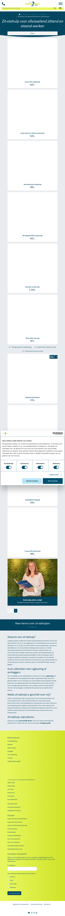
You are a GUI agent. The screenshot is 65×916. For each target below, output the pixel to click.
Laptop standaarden (14, 835)
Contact (10, 758)
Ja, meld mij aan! (14, 893)
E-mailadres (11, 865)
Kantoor (34, 14)
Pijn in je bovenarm (13, 839)
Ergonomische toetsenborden (17, 825)
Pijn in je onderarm (13, 842)
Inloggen (10, 751)
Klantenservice (13, 737)
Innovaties (10, 796)
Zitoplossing (42, 14)
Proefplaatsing (12, 741)
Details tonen (54, 475)
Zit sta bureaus (12, 829)
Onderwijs (13, 884)
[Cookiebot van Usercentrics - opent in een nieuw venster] (54, 433)
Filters (32, 33)
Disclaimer (47, 904)
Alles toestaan (53, 481)
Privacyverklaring (36, 904)
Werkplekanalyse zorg (14, 849)
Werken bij (11, 793)
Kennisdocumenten (13, 807)
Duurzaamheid (12, 799)
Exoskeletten (11, 832)
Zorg (11, 880)
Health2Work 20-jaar (14, 810)
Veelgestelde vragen (14, 761)
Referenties (11, 786)
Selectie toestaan (32, 481)
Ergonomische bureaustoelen (17, 819)
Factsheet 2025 (12, 804)
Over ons (11, 782)
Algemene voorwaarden (21, 904)
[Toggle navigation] (60, 4)
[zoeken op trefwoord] (26, 8)
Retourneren (11, 748)
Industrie (13, 887)
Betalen (9, 744)
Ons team (10, 789)
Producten (26, 14)
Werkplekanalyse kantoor (15, 846)
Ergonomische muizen (14, 822)
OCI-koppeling (12, 755)
